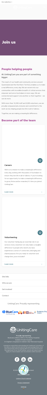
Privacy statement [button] (24, 383)
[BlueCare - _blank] (10, 312)
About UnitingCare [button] (24, 374)
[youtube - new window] (23, 359)
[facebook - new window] (17, 359)
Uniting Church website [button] (23, 378)
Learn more (8, 192)
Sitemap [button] (23, 387)
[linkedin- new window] (30, 359)
